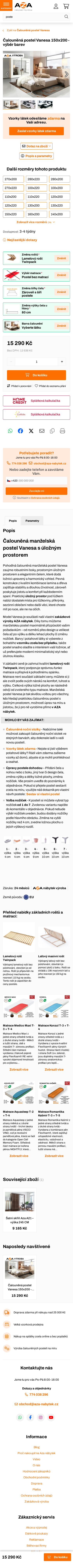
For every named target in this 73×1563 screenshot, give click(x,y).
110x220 (33, 196)
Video (36, 1459)
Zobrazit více (19, 1069)
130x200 (34, 205)
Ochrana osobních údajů (36, 1495)
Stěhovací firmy (36, 1545)
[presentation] (7, 74)
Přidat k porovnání (21, 386)
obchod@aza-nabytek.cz (50, 463)
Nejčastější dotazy (22, 240)
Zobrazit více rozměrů (34, 222)
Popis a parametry (39, 156)
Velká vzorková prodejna (28, 1324)
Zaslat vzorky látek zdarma (36, 131)
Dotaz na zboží (37, 146)
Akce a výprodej (36, 1527)
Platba (37, 1489)
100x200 (57, 188)
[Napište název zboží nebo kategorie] (36, 17)
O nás (36, 1465)
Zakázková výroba (37, 1501)
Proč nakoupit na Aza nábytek (36, 1453)
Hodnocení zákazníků (36, 1471)
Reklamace (36, 1539)
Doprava (36, 1483)
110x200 (10, 196)
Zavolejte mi (36, 491)
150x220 (11, 214)
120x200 (57, 196)
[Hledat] (66, 17)
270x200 (11, 179)
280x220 (34, 179)
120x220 (11, 205)
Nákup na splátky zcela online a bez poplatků (41, 1336)
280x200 (57, 179)
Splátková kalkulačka (45, 400)
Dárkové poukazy (36, 1533)
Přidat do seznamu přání (52, 386)
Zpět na (28, 30)
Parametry (32, 520)
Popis (13, 520)
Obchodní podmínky (36, 1477)
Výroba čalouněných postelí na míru (35, 1348)
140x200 (57, 214)
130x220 (57, 205)
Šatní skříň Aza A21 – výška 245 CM (20, 1220)
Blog (37, 1447)
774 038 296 (19, 463)
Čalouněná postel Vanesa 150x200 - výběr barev (20, 1288)
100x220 (34, 188)
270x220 (11, 188)
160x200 (34, 214)
